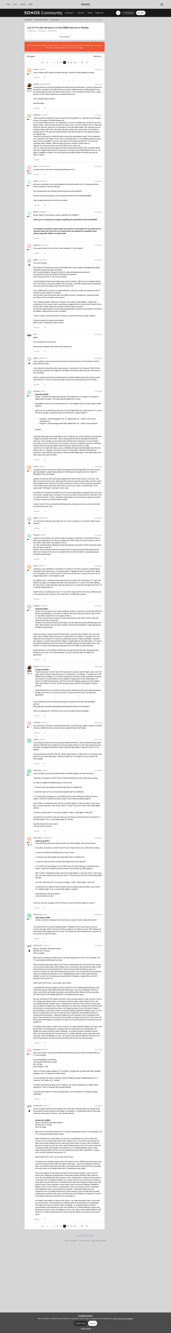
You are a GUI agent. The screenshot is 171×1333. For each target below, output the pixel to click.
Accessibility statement (99, 1241)
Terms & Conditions (70, 1241)
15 (82, 62)
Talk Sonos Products (41, 20)
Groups (90, 13)
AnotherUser (37, 945)
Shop (8, 4)
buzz (35, 334)
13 (75, 62)
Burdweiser (37, 115)
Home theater (54, 20)
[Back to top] (166, 1237)
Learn (15, 4)
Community (28, 20)
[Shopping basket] (162, 4)
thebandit (36, 391)
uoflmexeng (37, 770)
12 (71, 62)
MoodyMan (37, 1049)
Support (23, 4)
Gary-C (35, 166)
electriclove (37, 245)
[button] (128, 13)
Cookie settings (84, 1241)
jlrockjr (35, 566)
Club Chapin (37, 838)
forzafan (36, 69)
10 (64, 62)
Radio (31, 4)
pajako (35, 260)
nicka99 (35, 84)
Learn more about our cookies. (122, 1318)
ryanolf (35, 466)
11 (68, 62)
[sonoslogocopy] (85, 4)
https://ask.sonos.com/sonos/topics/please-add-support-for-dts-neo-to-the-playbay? (61, 706)
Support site (99, 13)
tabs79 (35, 181)
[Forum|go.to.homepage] (43, 13)
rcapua (35, 739)
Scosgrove (36, 606)
